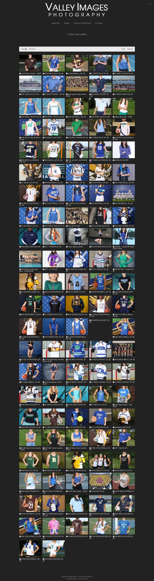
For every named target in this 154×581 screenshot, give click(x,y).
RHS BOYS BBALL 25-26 (31, 314)
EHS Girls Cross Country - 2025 (53, 449)
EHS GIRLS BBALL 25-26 (124, 337)
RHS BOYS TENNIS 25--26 (99, 95)
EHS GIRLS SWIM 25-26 (77, 514)
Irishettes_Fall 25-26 (122, 427)
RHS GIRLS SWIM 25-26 (31, 427)
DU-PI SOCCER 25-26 (76, 427)
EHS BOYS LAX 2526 (52, 137)
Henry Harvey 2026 (75, 247)
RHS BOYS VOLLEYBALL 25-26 (123, 138)
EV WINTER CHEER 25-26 (76, 270)
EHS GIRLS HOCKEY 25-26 (76, 383)
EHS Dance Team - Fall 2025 (122, 406)
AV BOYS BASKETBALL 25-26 (29, 338)
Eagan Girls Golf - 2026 (123, 117)
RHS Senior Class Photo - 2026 (76, 95)
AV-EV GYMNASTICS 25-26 (30, 360)
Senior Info (56, 23)
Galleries (98, 23)
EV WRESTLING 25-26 (53, 314)
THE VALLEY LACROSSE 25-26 (76, 161)
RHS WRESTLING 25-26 (77, 314)
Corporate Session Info (82, 23)
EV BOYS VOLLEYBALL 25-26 (76, 204)
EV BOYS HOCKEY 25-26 (101, 359)
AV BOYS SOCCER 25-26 (77, 536)
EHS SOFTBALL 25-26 (100, 203)
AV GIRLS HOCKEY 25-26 (124, 382)
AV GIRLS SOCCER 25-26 (54, 427)
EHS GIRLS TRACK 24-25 (54, 226)
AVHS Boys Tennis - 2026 (31, 73)
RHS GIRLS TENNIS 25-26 (29, 492)
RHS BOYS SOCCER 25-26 (99, 515)
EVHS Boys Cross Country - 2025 (30, 449)
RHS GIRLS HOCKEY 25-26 (29, 406)
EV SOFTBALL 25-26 (29, 226)
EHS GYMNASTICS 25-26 (101, 247)
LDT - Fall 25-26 (120, 448)
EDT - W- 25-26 (50, 269)
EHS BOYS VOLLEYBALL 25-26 (29, 138)
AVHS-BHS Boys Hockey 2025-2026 (53, 360)
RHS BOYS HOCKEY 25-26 (99, 321)
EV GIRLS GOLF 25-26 (100, 137)
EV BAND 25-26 (97, 491)
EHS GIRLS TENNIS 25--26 (53, 492)
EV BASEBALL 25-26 (76, 183)
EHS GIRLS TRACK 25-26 (31, 117)
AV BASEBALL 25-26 (76, 73)
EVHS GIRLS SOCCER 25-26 (100, 537)
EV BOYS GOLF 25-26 (99, 73)
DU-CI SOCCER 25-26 (99, 427)
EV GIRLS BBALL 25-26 (30, 382)
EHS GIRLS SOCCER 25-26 (53, 560)
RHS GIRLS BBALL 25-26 (124, 359)
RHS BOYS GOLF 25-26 (100, 117)
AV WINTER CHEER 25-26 (29, 293)
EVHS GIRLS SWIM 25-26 (76, 406)
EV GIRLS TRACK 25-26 (123, 73)
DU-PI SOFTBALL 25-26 (54, 203)
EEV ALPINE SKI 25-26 (100, 226)
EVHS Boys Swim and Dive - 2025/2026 (28, 270)
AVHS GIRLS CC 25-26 (100, 470)
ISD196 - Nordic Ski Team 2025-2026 (123, 248)
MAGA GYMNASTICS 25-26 (53, 293)
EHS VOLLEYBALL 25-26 (31, 536)
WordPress (89, 577)
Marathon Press (73, 577)
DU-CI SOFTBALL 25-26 (124, 183)
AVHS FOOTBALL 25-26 (30, 514)
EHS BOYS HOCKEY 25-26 (76, 360)
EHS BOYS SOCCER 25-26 (123, 537)
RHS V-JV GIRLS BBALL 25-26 (123, 315)
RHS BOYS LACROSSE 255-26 (29, 161)
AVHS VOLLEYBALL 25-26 (99, 449)
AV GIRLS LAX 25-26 (29, 183)
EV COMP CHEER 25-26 (124, 226)
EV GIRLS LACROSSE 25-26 (100, 161)
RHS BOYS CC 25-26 (52, 470)
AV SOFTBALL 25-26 (99, 183)
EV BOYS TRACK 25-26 (123, 94)
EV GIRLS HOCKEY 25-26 (101, 382)
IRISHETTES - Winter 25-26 (123, 270)
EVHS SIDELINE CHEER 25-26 (53, 515)
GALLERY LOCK (74, 226)
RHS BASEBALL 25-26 (53, 183)
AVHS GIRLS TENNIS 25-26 (123, 492)
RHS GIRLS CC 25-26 (29, 470)
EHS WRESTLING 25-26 (54, 337)
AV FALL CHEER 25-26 (77, 470)
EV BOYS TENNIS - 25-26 (54, 94)
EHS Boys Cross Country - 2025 (76, 449)
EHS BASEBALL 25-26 (123, 203)
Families (67, 23)
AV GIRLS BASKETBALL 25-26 (99, 315)
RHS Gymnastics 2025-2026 (52, 383)
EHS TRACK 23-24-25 (30, 94)
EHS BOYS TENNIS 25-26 (78, 137)
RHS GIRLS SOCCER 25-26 (123, 515)
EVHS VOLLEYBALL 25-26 (29, 560)
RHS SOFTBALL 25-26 (77, 117)
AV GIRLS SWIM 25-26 (53, 405)
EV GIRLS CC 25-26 (99, 405)
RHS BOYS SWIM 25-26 (30, 247)
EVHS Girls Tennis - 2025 (77, 491)
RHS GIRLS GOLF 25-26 (53, 73)
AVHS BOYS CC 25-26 (123, 470)
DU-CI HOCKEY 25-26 (76, 292)
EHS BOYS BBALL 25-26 (101, 292)
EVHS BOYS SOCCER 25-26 (53, 537)
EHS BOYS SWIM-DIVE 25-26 (123, 293)
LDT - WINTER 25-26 (52, 247)
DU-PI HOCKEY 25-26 (100, 269)
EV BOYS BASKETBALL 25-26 (76, 338)
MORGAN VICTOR (121, 160)
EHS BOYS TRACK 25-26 (54, 117)
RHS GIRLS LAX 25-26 (53, 160)
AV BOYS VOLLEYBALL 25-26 (29, 204)
